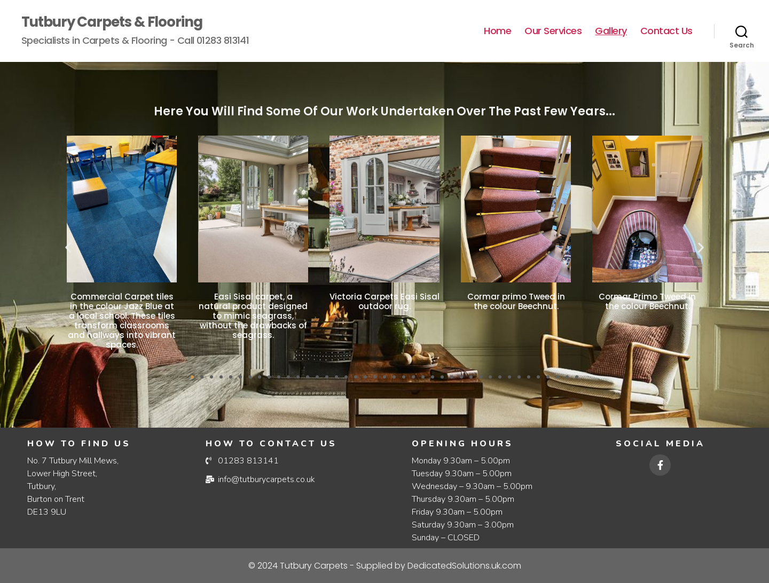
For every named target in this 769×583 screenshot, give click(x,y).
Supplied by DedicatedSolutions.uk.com (384, 566)
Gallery (611, 31)
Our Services (553, 31)
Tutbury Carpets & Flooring (111, 22)
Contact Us (666, 31)
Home (497, 31)
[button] (68, 247)
